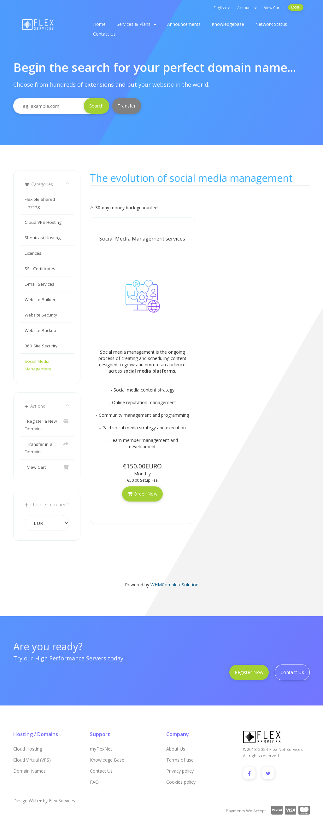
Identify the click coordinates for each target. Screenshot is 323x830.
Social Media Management (38, 365)
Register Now (249, 672)
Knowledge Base (107, 760)
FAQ (94, 782)
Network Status (271, 24)
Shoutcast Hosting (43, 238)
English (222, 7)
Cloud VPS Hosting (43, 222)
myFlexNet (101, 749)
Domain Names (29, 771)
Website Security (41, 315)
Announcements (184, 24)
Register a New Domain (47, 424)
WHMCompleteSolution (174, 585)
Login (295, 7)
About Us (175, 749)
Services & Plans (136, 24)
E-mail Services (39, 284)
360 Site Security (41, 346)
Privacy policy (180, 771)
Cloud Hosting (27, 749)
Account (247, 7)
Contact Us (104, 34)
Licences (33, 253)
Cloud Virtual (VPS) (32, 760)
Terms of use (180, 760)
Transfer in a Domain (47, 447)
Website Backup (40, 330)
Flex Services (62, 801)
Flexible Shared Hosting (40, 203)
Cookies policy (181, 782)
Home (99, 24)
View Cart (272, 7)
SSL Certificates (40, 268)
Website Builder (40, 299)
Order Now (142, 494)
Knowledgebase (228, 24)
